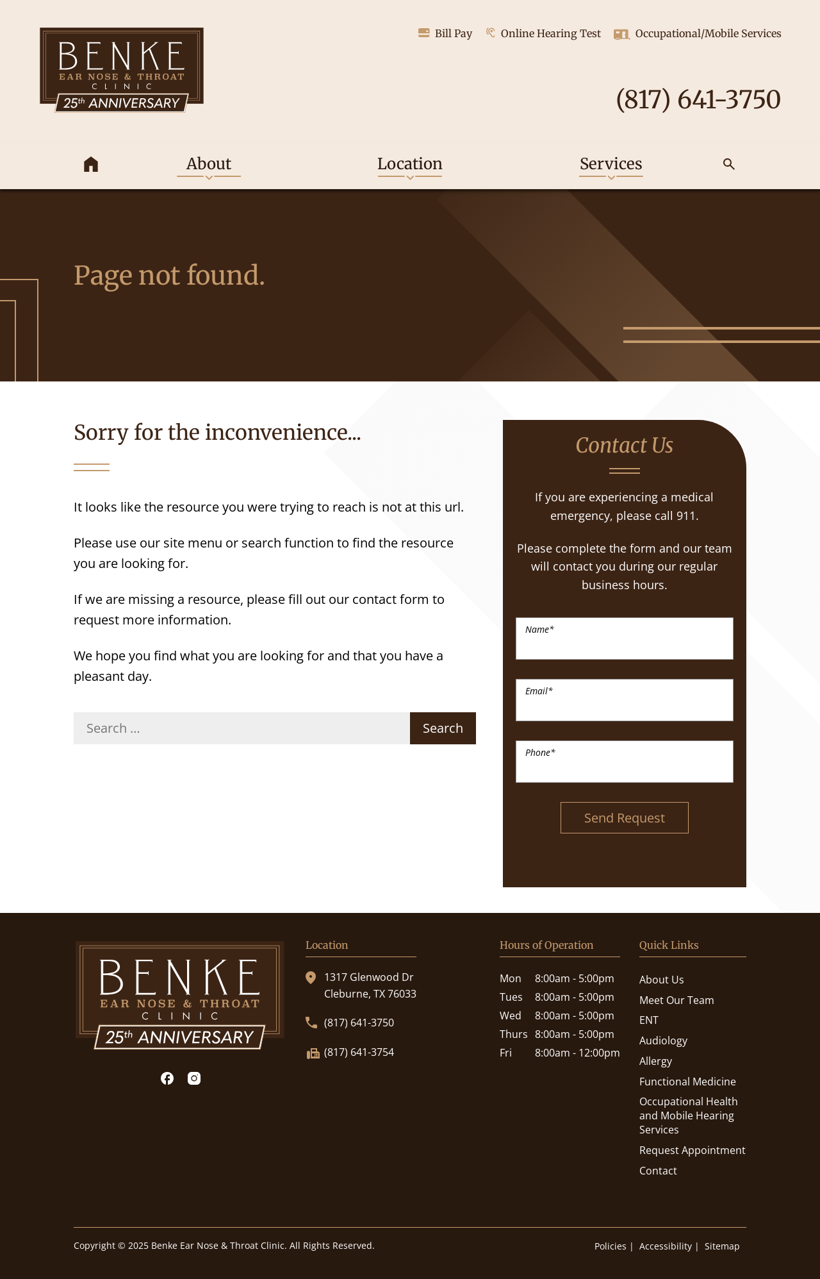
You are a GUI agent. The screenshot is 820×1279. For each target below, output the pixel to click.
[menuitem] (91, 166)
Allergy (655, 1061)
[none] (208, 166)
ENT (649, 1020)
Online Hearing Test (543, 33)
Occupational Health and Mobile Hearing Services (688, 1115)
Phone (540, 752)
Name (539, 629)
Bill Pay (445, 33)
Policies (610, 1246)
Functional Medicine (687, 1081)
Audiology (663, 1040)
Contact (658, 1171)
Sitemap (722, 1246)
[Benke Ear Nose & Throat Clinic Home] (121, 72)
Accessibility (665, 1246)
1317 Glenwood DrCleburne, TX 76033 (361, 985)
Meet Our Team (676, 1000)
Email (539, 691)
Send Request (624, 817)
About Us (661, 980)
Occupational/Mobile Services (698, 34)
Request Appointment (692, 1150)
